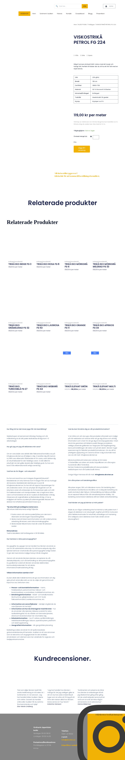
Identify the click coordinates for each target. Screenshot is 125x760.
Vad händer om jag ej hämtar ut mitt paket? (85, 503)
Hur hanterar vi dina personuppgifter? (22, 539)
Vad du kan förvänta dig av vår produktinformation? (89, 429)
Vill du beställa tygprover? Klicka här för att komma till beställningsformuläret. (77, 174)
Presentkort (100, 14)
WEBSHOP (24, 14)
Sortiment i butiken (46, 14)
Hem (34, 14)
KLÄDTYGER (82, 24)
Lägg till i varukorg (81, 149)
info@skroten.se (68, 740)
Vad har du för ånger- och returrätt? (21, 471)
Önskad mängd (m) (80, 136)
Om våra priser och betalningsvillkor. (82, 480)
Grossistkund (79, 14)
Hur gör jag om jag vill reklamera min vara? (24, 447)
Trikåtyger (91, 24)
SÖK (84, 6)
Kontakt (69, 14)
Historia (59, 14)
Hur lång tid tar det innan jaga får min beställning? (27, 429)
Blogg (90, 14)
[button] (32, 430)
